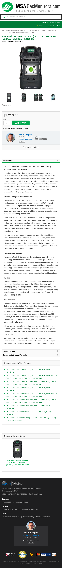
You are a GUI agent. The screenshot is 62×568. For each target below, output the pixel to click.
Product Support (21, 509)
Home (3, 31)
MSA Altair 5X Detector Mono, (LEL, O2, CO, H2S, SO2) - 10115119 (28, 371)
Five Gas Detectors (32, 31)
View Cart (34, 509)
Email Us (22, 142)
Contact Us (17, 502)
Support (49, 26)
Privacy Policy (28, 517)
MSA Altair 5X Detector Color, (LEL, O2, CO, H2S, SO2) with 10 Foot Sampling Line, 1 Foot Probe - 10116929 (31, 401)
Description (31, 161)
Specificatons (31, 351)
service (40, 26)
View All (6, 105)
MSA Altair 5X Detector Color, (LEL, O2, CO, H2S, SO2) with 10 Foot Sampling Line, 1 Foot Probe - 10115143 (31, 383)
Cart (57, 26)
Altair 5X (22, 31)
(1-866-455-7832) (54, 22)
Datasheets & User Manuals (31, 355)
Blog (26, 502)
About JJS (7, 502)
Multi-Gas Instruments (12, 31)
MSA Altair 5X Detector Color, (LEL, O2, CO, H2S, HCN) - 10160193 (28, 407)
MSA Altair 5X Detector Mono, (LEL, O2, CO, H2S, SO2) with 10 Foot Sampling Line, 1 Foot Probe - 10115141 (31, 377)
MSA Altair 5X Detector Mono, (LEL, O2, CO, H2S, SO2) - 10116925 (28, 389)
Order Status (8, 509)
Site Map (46, 517)
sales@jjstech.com (35, 494)
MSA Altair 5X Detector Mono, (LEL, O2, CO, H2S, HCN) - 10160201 (29, 413)
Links (38, 517)
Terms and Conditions (11, 517)
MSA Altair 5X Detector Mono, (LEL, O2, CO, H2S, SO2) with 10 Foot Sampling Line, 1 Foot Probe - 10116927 (31, 395)
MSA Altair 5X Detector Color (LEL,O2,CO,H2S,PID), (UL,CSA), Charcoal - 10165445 (31, 419)
